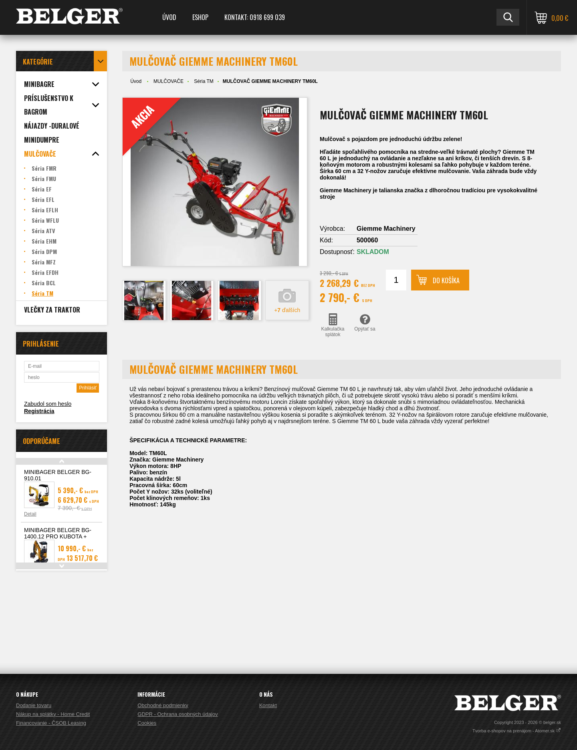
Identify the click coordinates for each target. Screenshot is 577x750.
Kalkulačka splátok (333, 325)
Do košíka (446, 280)
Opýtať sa (365, 322)
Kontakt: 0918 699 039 (254, 17)
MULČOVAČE (168, 81)
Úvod (169, 17)
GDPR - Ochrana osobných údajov (177, 714)
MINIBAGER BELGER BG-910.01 (57, 475)
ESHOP (200, 17)
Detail (30, 514)
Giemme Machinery (386, 228)
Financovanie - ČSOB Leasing (51, 723)
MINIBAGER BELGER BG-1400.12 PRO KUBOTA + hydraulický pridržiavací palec (60, 536)
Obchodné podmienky (162, 705)
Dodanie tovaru (33, 705)
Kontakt (268, 705)
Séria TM (203, 81)
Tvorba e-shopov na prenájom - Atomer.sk (516, 730)
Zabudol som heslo (47, 404)
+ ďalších (287, 310)
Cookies (146, 723)
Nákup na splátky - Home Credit (53, 714)
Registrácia (39, 411)
